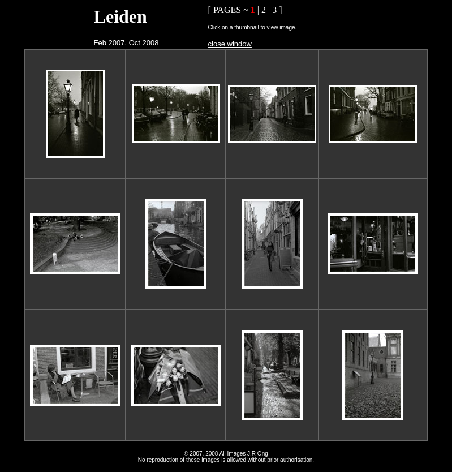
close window (230, 44)
